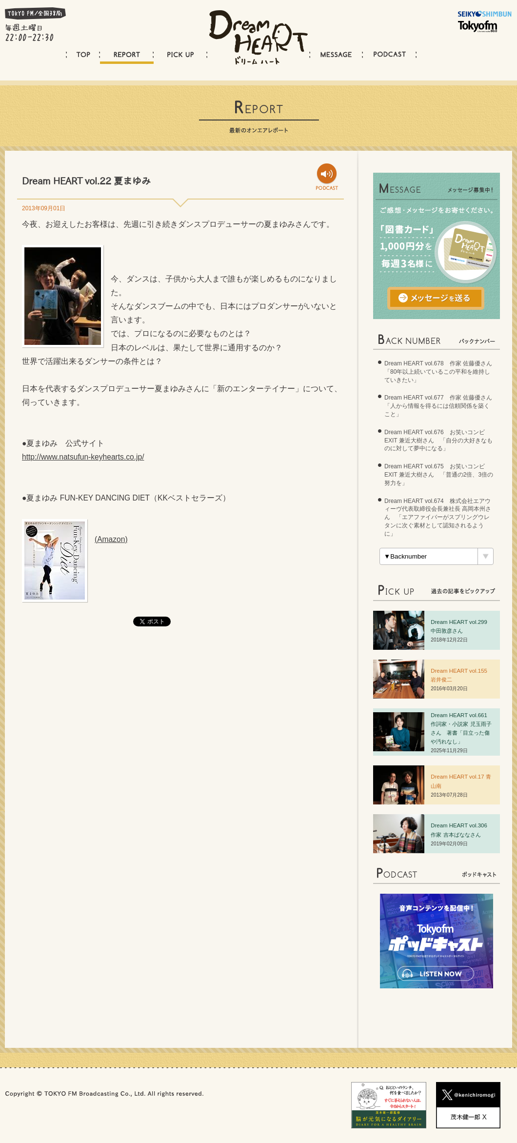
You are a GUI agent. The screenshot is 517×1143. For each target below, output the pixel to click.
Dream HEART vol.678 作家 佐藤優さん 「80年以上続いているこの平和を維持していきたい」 (441, 371)
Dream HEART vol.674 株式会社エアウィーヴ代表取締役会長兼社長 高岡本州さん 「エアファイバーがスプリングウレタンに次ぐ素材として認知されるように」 (437, 517)
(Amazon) (111, 539)
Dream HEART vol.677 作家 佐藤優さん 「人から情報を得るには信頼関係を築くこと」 (441, 406)
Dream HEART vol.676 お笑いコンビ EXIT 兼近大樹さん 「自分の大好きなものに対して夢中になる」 (438, 440)
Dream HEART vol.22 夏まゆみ (86, 180)
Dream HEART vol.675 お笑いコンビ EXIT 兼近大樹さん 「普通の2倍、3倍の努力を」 (438, 474)
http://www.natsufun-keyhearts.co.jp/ (83, 457)
